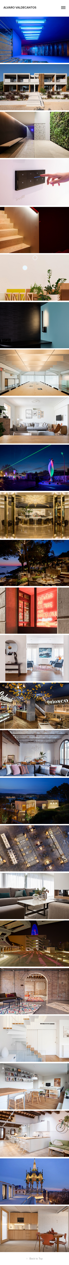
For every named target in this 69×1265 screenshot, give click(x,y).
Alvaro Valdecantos (19, 7)
